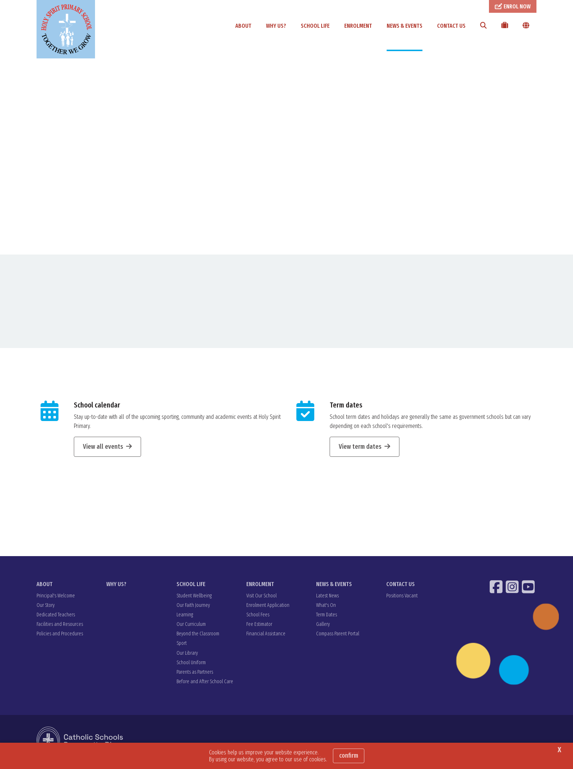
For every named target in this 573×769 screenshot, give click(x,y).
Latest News (327, 599)
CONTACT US (451, 25)
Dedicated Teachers (56, 618)
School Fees (257, 618)
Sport (182, 647)
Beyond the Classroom (198, 637)
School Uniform (191, 666)
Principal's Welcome (56, 599)
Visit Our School (261, 599)
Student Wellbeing (194, 599)
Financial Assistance (265, 637)
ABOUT (243, 25)
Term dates (346, 408)
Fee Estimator (259, 628)
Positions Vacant (402, 599)
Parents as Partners (195, 676)
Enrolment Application (267, 609)
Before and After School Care (205, 685)
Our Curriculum (191, 628)
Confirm (348, 755)
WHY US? (276, 25)
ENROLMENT (358, 25)
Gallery (323, 628)
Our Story (45, 609)
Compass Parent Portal (337, 637)
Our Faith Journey (193, 609)
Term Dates (326, 618)
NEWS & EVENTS (404, 25)
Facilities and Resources (60, 628)
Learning (185, 618)
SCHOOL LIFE (315, 25)
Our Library (187, 657)
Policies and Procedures (60, 637)
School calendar (97, 408)
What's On (326, 609)
